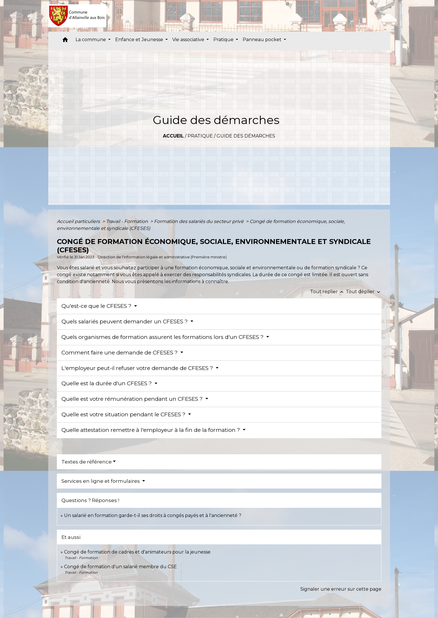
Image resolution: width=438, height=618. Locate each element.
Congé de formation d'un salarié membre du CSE (120, 566)
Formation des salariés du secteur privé (199, 221)
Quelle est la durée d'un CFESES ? (107, 383)
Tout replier (328, 291)
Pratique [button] (224, 39)
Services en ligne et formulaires (101, 481)
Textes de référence (86, 462)
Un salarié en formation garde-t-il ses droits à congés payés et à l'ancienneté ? (152, 515)
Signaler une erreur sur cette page (340, 589)
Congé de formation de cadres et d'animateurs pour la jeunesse (137, 552)
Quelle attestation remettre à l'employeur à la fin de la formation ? (151, 430)
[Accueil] (77, 16)
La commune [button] (91, 39)
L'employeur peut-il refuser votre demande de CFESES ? (138, 368)
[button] (65, 41)
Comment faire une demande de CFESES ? (120, 352)
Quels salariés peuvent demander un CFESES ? (125, 321)
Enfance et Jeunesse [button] (139, 39)
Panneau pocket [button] (263, 39)
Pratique (200, 136)
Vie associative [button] (188, 39)
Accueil (173, 136)
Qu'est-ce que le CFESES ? (97, 306)
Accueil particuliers (79, 221)
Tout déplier (363, 291)
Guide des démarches (246, 136)
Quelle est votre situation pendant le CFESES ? (124, 414)
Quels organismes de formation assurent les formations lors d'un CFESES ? (163, 337)
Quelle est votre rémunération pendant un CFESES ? (132, 399)
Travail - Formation (127, 221)
